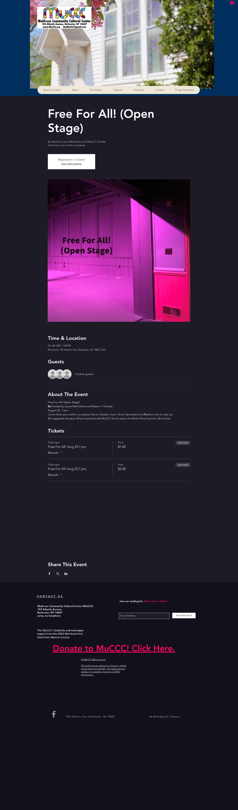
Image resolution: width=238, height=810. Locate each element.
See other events (71, 163)
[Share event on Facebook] (49, 573)
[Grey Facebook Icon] (53, 714)
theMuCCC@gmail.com (93, 659)
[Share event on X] (57, 573)
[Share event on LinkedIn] (66, 573)
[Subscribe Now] (184, 615)
